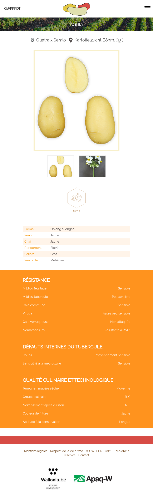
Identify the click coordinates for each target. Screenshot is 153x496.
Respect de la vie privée (66, 451)
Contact (83, 455)
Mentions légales (35, 451)
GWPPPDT (12, 9)
